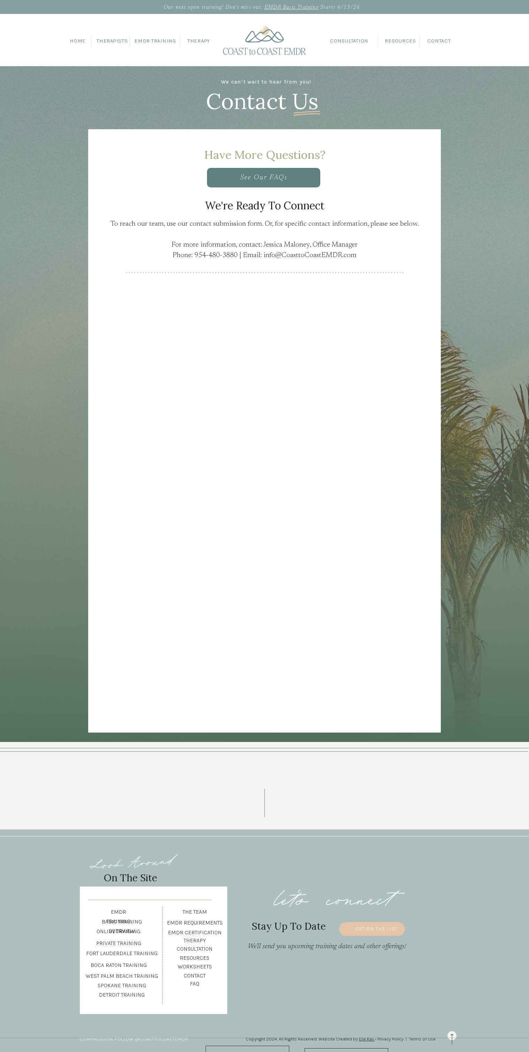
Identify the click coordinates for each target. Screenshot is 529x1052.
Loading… (269, 495)
